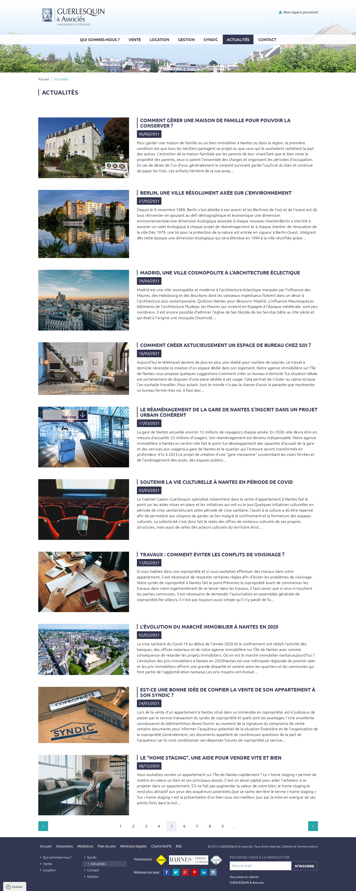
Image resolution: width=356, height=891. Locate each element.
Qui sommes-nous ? (100, 39)
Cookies (17, 827)
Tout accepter (34, 886)
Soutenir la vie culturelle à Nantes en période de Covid (216, 482)
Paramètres (94, 886)
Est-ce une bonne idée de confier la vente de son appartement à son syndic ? (227, 692)
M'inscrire (304, 866)
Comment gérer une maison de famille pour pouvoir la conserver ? (215, 123)
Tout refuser (65, 886)
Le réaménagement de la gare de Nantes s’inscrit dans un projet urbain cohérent (228, 412)
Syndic (211, 39)
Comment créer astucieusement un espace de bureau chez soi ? (225, 345)
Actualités (238, 39)
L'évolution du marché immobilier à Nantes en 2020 (209, 626)
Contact (267, 39)
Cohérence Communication (300, 846)
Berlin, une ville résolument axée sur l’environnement (215, 192)
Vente (135, 39)
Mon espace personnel (298, 12)
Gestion (186, 39)
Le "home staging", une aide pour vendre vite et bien (210, 757)
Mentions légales (133, 846)
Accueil (43, 78)
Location (159, 39)
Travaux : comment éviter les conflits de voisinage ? (212, 554)
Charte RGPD (161, 846)
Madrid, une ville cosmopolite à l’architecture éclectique (220, 272)
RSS (179, 846)
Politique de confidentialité (28, 875)
